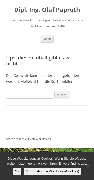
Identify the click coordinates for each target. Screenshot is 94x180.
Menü (47, 39)
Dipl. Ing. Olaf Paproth (47, 10)
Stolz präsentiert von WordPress (28, 139)
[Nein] (87, 166)
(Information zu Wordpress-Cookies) (52, 171)
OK (17, 171)
